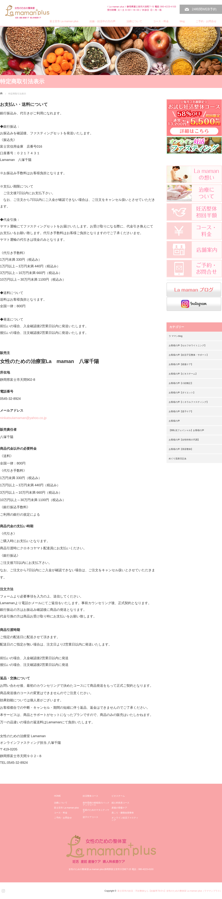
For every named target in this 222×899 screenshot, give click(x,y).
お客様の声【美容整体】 (181, 449)
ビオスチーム (118, 796)
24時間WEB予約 (204, 9)
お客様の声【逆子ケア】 (181, 411)
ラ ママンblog (175, 336)
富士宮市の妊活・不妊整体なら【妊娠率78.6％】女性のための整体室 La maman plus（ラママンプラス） (169, 891)
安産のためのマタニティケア (96, 811)
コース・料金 (161, 21)
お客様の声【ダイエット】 (182, 392)
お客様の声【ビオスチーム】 (183, 373)
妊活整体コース (90, 796)
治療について (134, 21)
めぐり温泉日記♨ (177, 458)
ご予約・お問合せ (206, 21)
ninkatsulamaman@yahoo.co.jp (23, 418)
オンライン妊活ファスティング (125, 819)
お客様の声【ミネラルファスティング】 (189, 402)
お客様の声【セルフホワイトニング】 (187, 345)
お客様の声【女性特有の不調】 (184, 439)
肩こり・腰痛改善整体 (123, 813)
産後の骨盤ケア (119, 808)
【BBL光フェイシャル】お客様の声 (186, 430)
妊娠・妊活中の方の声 (102, 21)
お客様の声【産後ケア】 (181, 364)
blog (182, 21)
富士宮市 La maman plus (64, 21)
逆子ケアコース (90, 817)
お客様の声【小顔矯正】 (181, 383)
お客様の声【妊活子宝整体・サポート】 (189, 355)
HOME (57, 796)
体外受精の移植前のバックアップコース (96, 804)
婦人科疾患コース (120, 803)
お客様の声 (174, 421)
